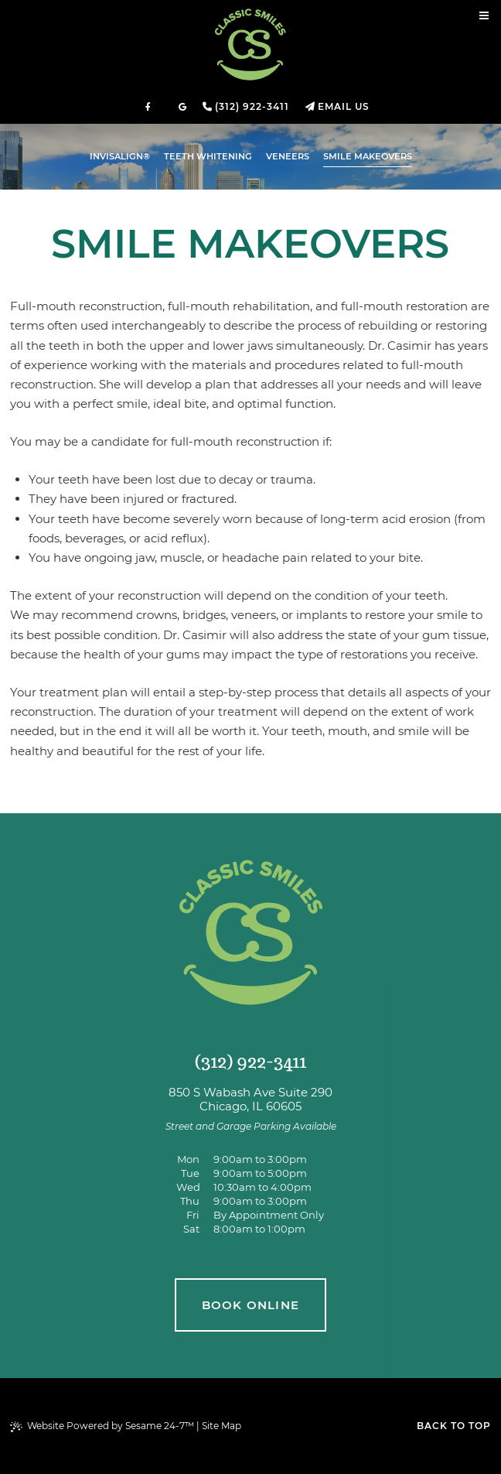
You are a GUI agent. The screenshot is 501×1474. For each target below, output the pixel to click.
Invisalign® (120, 156)
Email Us (344, 106)
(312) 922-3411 (251, 106)
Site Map (221, 1425)
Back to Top (454, 1425)
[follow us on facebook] (148, 107)
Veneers (287, 156)
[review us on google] (182, 107)
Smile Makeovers (367, 156)
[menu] (484, 17)
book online (250, 1305)
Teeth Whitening (208, 156)
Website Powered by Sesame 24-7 (102, 1426)
